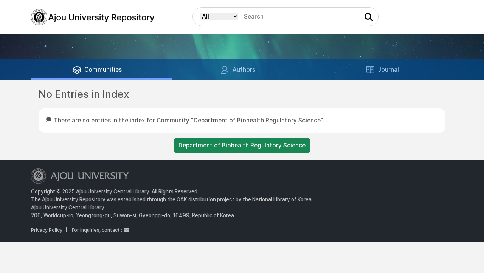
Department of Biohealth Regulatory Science (242, 145)
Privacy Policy (46, 230)
